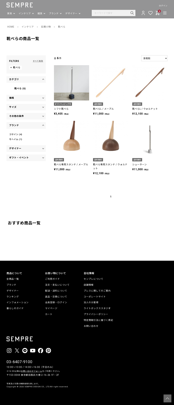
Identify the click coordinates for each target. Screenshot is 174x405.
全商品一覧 (13, 279)
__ (8, 393)
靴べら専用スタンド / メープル (71, 164)
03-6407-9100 (19, 362)
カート (48, 314)
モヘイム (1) (15, 139)
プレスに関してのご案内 (97, 290)
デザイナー (13, 290)
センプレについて (93, 279)
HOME (10, 26)
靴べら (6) (20, 88)
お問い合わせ (91, 326)
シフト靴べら (61, 109)
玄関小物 (46, 26)
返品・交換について (56, 296)
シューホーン (139, 164)
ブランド (11, 285)
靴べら (61, 26)
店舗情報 (89, 285)
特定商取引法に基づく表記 (98, 320)
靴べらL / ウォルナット (145, 109)
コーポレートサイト (95, 296)
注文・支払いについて (57, 285)
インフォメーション (18, 302)
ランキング (13, 296)
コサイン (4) (15, 134)
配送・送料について (56, 290)
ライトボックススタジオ (97, 308)
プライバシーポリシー (96, 314)
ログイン (163, 6)
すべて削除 (38, 61)
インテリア (28, 26)
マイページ (51, 308)
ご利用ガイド (52, 279)
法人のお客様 (91, 302)
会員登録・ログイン (56, 302)
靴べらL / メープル (103, 109)
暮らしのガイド (15, 308)
